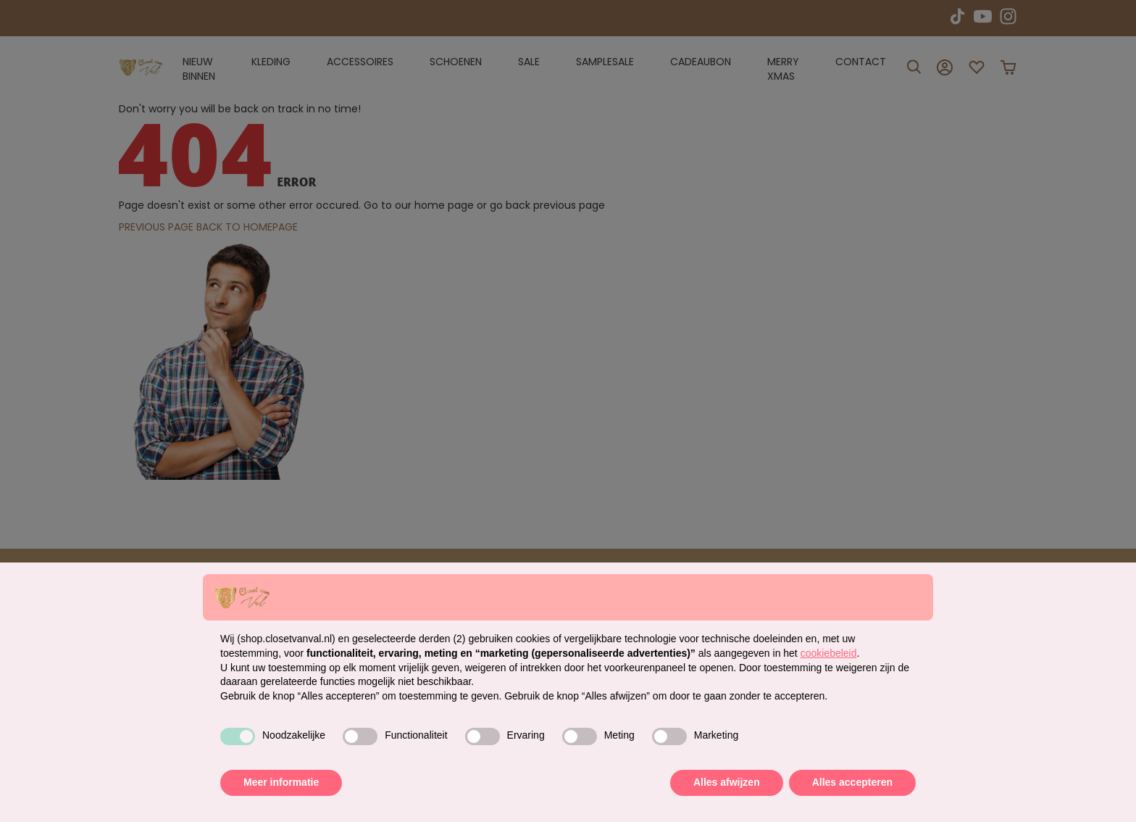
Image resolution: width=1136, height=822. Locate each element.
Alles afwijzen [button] (726, 782)
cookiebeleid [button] (829, 653)
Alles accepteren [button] (852, 782)
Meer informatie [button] (281, 782)
